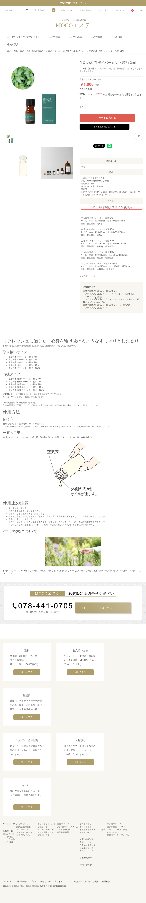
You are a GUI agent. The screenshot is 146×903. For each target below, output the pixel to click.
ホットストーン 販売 (117, 829)
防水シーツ (43, 827)
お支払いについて (88, 845)
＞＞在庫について (88, 276)
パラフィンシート (24, 824)
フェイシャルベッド (47, 824)
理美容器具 (13, 44)
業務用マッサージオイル (118, 835)
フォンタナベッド (24, 832)
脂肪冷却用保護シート (26, 827)
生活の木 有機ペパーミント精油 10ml (97, 229)
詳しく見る (27, 672)
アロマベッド (22, 829)
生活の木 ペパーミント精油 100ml (24, 365)
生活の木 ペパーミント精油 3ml (23, 357)
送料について (86, 842)
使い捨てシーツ (114, 824)
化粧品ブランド (112, 291)
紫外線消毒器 (63, 832)
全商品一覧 (8, 831)
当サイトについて (62, 881)
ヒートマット (113, 832)
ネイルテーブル (64, 829)
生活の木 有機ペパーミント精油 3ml (97, 218)
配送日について (87, 850)
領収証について (87, 848)
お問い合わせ (86, 865)
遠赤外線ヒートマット (117, 827)
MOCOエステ (73, 25)
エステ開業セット (46, 832)
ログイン (7, 881)
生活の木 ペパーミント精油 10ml (23, 359)
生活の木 (126, 305)
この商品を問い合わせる (104, 127)
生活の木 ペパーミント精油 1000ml (24, 368)
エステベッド (9, 834)
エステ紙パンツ (23, 835)
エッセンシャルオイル (124, 294)
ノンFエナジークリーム (67, 827)
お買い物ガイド (87, 839)
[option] (40, 95)
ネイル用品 (116, 36)
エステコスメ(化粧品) (93, 291)
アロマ (108, 294)
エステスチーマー (46, 829)
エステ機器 (96, 36)
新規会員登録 (86, 857)
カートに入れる (107, 118)
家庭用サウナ (44, 835)
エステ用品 (54, 36)
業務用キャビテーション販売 (93, 829)
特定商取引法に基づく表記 (86, 881)
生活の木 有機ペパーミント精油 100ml (98, 252)
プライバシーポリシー (41, 881)
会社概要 (106, 881)
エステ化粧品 (75, 36)
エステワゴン (86, 824)
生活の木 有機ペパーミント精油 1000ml (99, 263)
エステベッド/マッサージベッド (23, 36)
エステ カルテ (86, 832)
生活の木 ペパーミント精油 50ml (23, 362)
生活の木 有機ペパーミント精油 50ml (97, 241)
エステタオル (86, 827)
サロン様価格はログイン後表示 (111, 207)
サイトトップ (9, 824)
